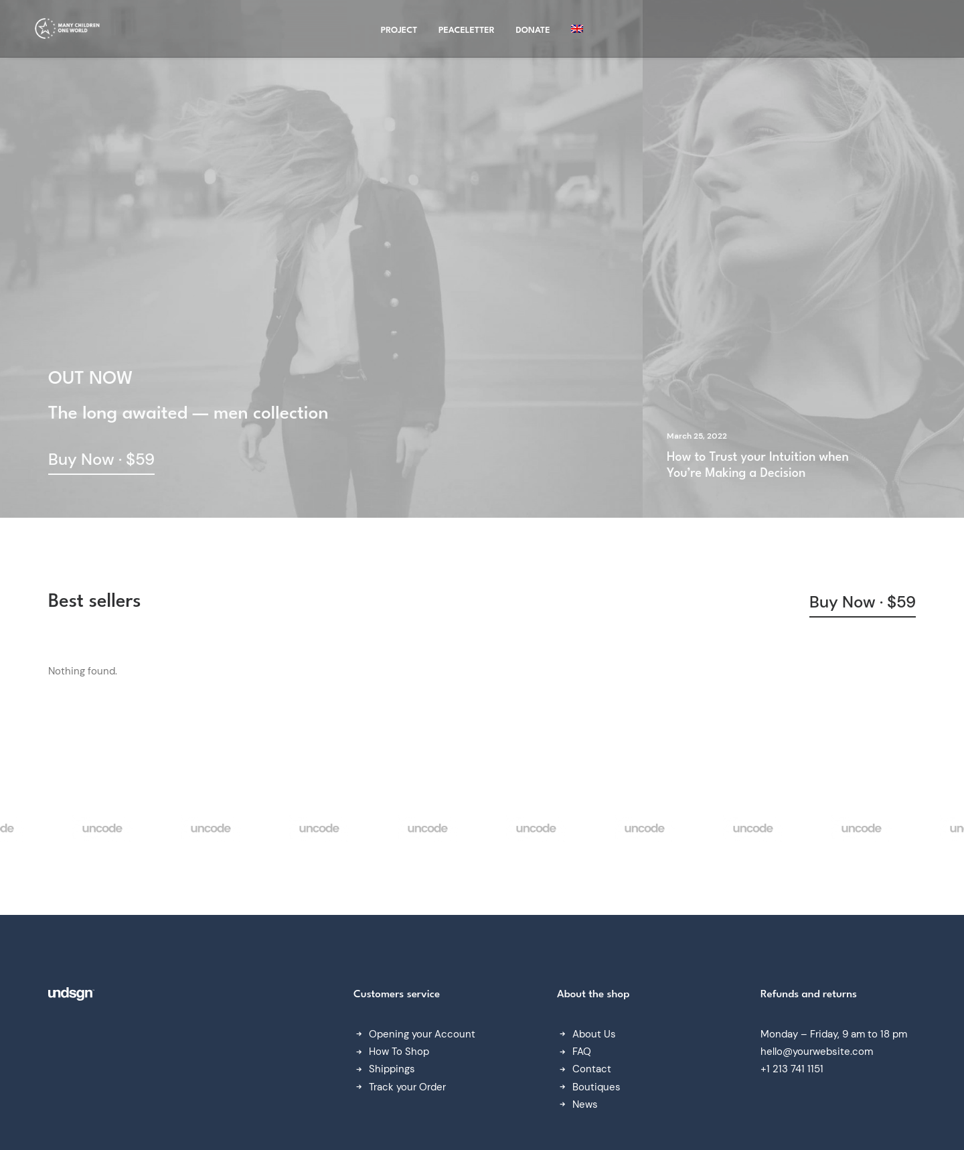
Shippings (392, 1069)
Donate (533, 33)
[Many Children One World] (66, 31)
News (585, 1104)
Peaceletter (466, 33)
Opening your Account (422, 1034)
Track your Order (407, 1087)
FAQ (581, 1051)
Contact (591, 1069)
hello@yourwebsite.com (816, 1051)
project (399, 33)
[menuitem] (577, 31)
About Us (594, 1034)
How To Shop (399, 1051)
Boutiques (596, 1087)
